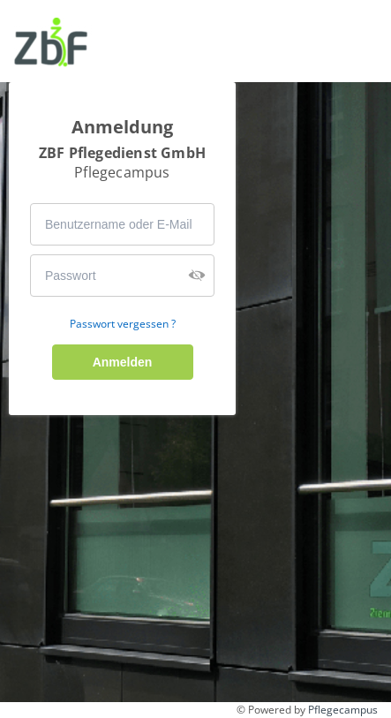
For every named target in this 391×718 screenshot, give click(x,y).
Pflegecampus (343, 709)
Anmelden (123, 362)
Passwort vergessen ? (123, 324)
